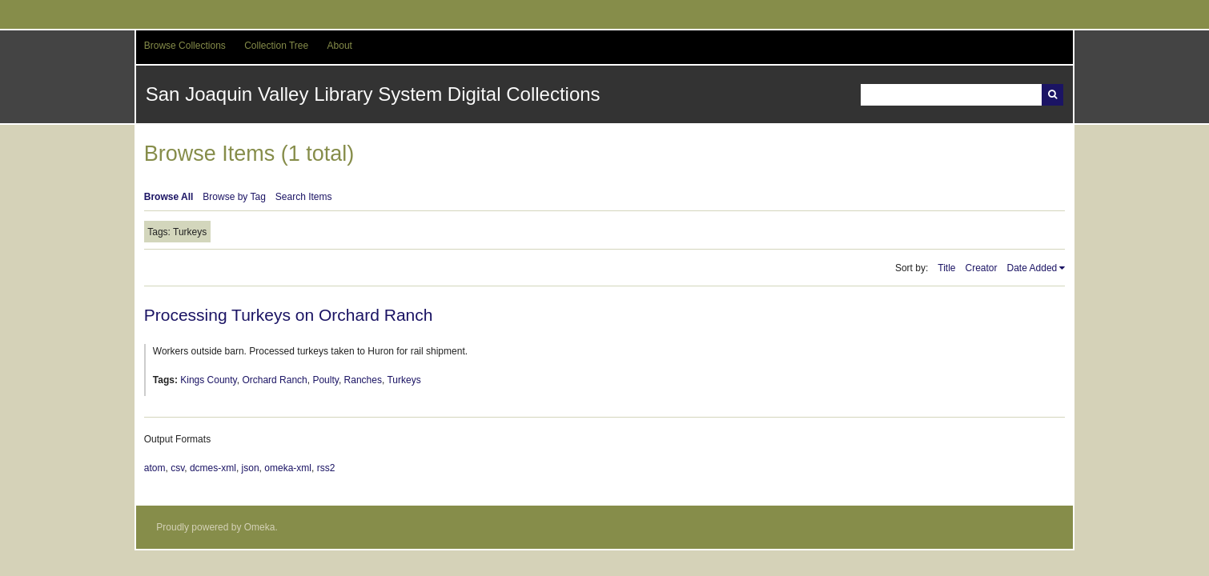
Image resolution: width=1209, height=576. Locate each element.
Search (1052, 95)
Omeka (259, 527)
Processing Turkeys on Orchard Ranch (288, 315)
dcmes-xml (213, 468)
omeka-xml (287, 468)
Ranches (363, 380)
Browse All (169, 196)
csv (177, 468)
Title (946, 268)
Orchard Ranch (274, 380)
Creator (982, 268)
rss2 (326, 468)
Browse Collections (185, 45)
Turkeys (403, 380)
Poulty (325, 380)
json (250, 468)
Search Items (303, 196)
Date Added (1032, 268)
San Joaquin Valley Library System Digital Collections (373, 94)
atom (155, 468)
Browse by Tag (234, 196)
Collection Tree (276, 45)
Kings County (208, 380)
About (339, 45)
